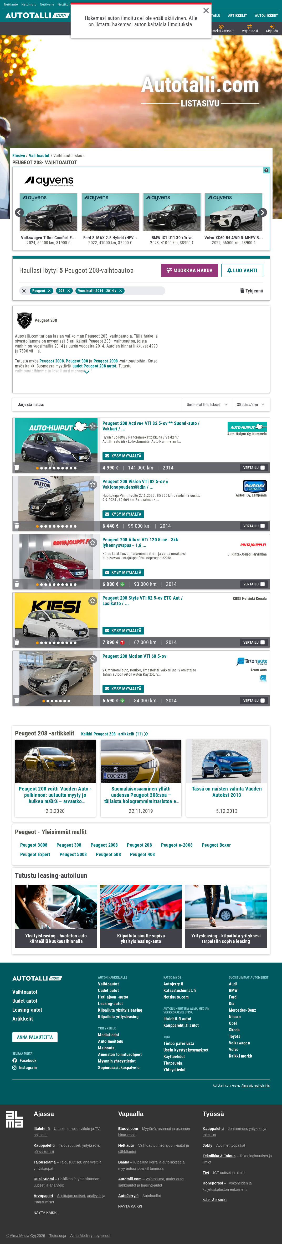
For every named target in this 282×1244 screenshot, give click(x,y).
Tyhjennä (251, 290)
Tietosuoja (172, 1063)
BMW (233, 990)
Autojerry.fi (173, 983)
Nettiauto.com (176, 997)
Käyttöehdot (174, 1056)
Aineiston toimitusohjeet (119, 1054)
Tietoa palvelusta (178, 1043)
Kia (232, 1003)
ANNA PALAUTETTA (35, 1037)
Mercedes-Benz (242, 1010)
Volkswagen (239, 1042)
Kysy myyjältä (123, 455)
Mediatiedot (108, 1034)
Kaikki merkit (241, 1056)
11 (139, 734)
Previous (19, 212)
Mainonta (106, 1047)
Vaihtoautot (24, 992)
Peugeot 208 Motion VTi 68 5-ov (134, 656)
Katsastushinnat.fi (179, 990)
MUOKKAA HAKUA (190, 270)
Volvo (234, 1049)
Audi (233, 983)
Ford (233, 997)
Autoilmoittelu (110, 1041)
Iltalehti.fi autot (177, 1018)
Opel (233, 1023)
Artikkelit (22, 1019)
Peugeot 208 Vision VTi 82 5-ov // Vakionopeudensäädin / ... (135, 484)
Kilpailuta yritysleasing (118, 1016)
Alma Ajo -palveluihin (256, 1085)
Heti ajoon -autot (113, 997)
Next (262, 212)
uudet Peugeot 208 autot (94, 366)
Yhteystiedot (174, 1069)
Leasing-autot (27, 1010)
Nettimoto (28, 4)
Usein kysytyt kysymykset (185, 1050)
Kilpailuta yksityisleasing (120, 1010)
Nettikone (65, 4)
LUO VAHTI (242, 270)
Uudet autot (24, 1001)
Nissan (235, 1016)
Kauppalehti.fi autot (181, 1025)
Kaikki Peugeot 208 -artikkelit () (114, 734)
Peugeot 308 (77, 361)
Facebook (28, 1060)
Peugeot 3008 (51, 361)
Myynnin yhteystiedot (117, 1061)
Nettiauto (11, 4)
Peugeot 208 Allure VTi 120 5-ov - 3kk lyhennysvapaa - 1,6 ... (140, 542)
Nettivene (47, 4)
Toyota (234, 1036)
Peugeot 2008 (106, 361)
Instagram (28, 1067)
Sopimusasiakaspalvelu (119, 1067)
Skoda (234, 1029)
